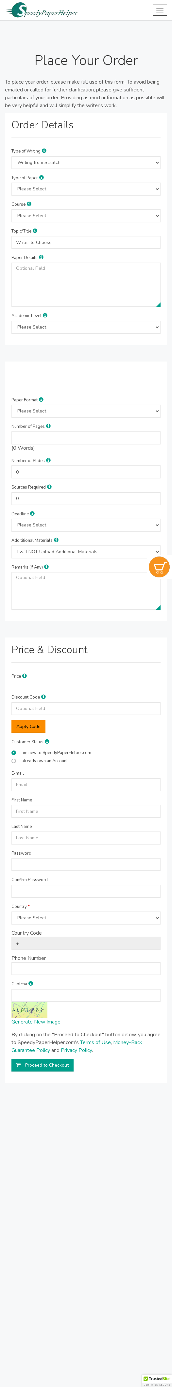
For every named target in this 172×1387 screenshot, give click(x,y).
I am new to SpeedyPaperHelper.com (55, 753)
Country (20, 907)
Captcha (19, 984)
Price (16, 676)
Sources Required (28, 487)
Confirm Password (29, 880)
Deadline (20, 514)
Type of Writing (26, 151)
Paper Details (24, 258)
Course (18, 204)
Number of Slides (28, 461)
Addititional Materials (32, 540)
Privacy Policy (76, 1050)
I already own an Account (44, 761)
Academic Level (26, 316)
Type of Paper (24, 178)
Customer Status (27, 742)
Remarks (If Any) (27, 567)
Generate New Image (35, 1021)
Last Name (21, 827)
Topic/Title (21, 231)
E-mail (17, 773)
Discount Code (25, 697)
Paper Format (24, 400)
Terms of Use (95, 1042)
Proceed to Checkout (42, 1065)
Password (21, 853)
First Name (21, 800)
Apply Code (28, 726)
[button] (44, 150)
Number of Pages (28, 426)
